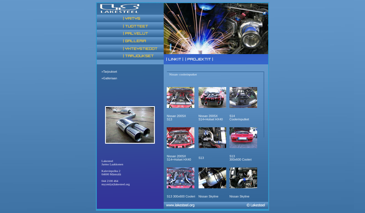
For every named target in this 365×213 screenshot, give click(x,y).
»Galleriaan (109, 78)
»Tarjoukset (109, 71)
